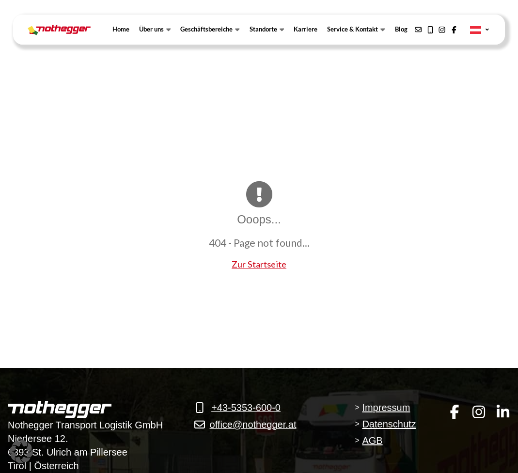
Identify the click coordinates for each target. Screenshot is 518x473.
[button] (21, 451)
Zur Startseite (259, 264)
